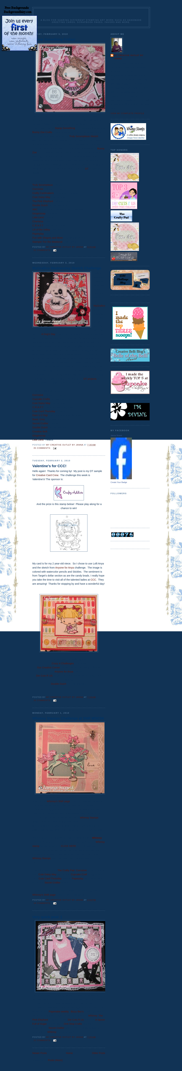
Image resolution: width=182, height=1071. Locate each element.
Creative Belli (39, 431)
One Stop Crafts (73, 1023)
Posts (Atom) (55, 1060)
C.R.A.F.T (37, 225)
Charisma (37, 221)
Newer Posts (39, 1053)
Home (69, 1053)
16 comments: (43, 700)
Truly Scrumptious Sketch (83, 136)
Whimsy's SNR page (58, 801)
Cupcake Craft (79, 874)
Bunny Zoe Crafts (42, 132)
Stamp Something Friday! (53, 39)
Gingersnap (39, 213)
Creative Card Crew (47, 475)
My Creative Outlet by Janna (128, 57)
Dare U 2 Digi (40, 415)
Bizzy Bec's (77, 1011)
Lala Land (38, 439)
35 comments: (43, 448)
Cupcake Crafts (41, 399)
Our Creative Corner (48, 667)
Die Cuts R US (44, 675)
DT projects (90, 378)
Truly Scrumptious (42, 184)
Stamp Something (64, 128)
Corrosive (37, 189)
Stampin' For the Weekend (47, 241)
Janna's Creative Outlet (91, 15)
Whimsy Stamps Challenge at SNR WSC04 (68, 718)
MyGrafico (99, 305)
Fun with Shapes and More (47, 237)
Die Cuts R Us (76, 1019)
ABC (35, 209)
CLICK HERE (68, 846)
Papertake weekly (59, 1011)
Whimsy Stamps (89, 817)
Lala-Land (38, 217)
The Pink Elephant (42, 201)
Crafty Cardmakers (43, 193)
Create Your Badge (119, 482)
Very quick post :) (47, 917)
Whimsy (97, 837)
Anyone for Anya (64, 567)
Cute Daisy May (41, 197)
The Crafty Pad (65, 870)
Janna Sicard (116, 435)
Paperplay (38, 233)
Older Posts (98, 1053)
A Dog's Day (48, 334)
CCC (93, 579)
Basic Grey (38, 419)
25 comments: (43, 250)
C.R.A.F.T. (38, 407)
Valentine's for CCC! (49, 466)
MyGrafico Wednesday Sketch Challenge (66, 268)
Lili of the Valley (41, 229)
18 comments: (43, 903)
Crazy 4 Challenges (63, 663)
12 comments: (43, 1040)
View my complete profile (127, 113)
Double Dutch (40, 205)
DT (86, 168)
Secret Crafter (40, 423)
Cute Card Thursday (43, 411)
